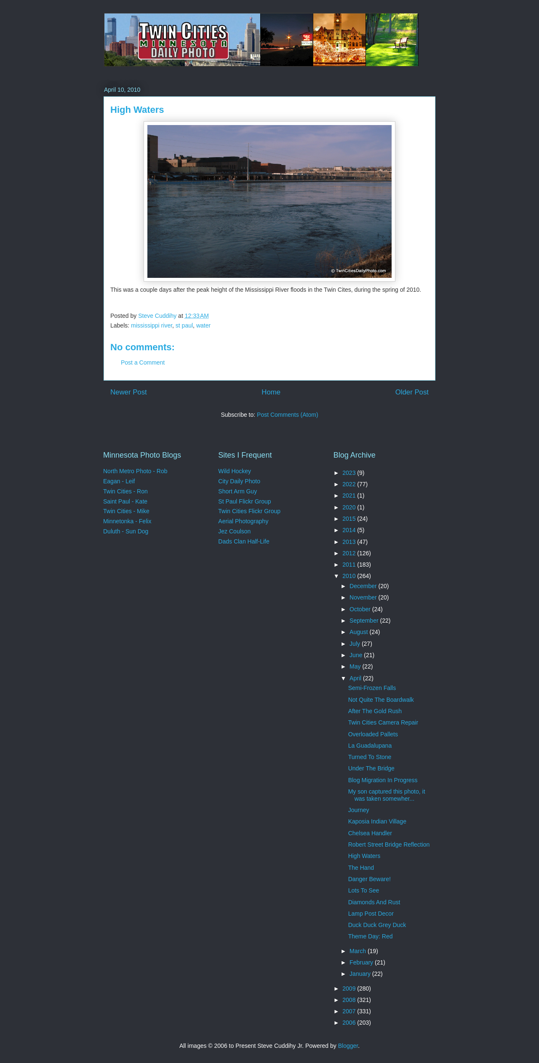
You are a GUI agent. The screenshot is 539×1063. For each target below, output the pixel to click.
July (356, 643)
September (365, 620)
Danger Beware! (369, 879)
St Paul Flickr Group (244, 501)
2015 (349, 518)
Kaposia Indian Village (377, 821)
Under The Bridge (371, 768)
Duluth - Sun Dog (125, 531)
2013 (349, 541)
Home (270, 392)
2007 (349, 1011)
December (364, 586)
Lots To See (363, 890)
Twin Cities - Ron (125, 491)
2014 (349, 530)
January (361, 973)
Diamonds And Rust (374, 902)
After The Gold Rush (375, 711)
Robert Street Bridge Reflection (389, 844)
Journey (358, 810)
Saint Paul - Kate (125, 501)
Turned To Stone (370, 757)
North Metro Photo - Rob (135, 471)
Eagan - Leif (119, 481)
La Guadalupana (370, 745)
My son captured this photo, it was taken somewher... (386, 795)
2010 (349, 576)
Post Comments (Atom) (287, 414)
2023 (349, 472)
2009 (349, 988)
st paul (184, 325)
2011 (349, 564)
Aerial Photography (243, 521)
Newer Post (128, 392)
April (356, 678)
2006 (349, 1022)
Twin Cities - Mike (126, 511)
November (364, 597)
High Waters (364, 856)
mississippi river (151, 325)
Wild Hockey (234, 471)
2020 (349, 507)
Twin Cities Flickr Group (249, 511)
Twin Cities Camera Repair (383, 722)
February (362, 962)
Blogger (348, 1045)
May (356, 666)
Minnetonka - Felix (127, 521)
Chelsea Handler (370, 833)
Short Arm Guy (237, 491)
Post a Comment (143, 362)
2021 (349, 495)
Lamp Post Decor (371, 913)
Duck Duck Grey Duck (377, 925)
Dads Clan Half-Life (243, 541)
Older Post (412, 392)
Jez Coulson (234, 531)
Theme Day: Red (370, 936)
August (359, 632)
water (203, 325)
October (361, 609)
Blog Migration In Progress (383, 780)
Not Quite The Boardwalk (381, 699)
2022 (349, 484)
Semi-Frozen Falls (372, 688)
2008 (349, 999)
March (359, 951)
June (357, 655)
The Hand (361, 867)
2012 (349, 553)
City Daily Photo (239, 481)
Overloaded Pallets (373, 734)
